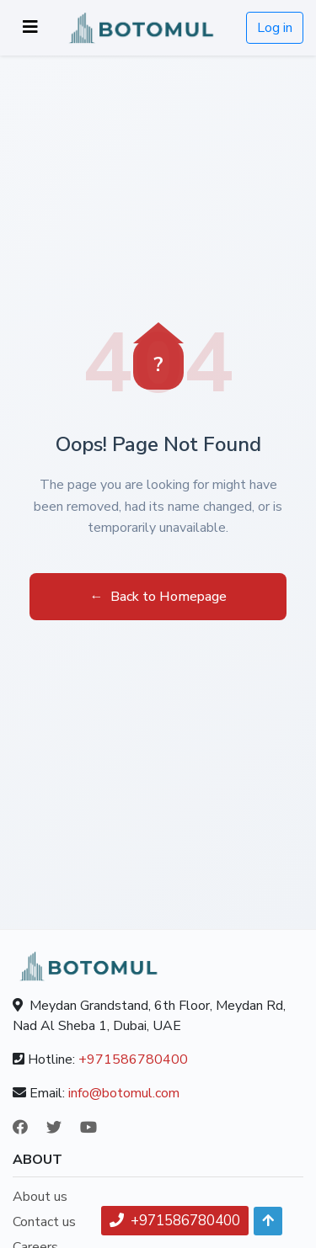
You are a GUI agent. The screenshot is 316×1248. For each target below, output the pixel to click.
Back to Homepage (158, 597)
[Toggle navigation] (30, 27)
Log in (274, 28)
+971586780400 (133, 1059)
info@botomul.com (123, 1093)
